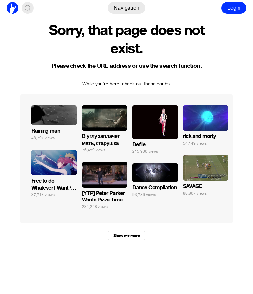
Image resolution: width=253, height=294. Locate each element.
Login (233, 7)
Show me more (126, 235)
